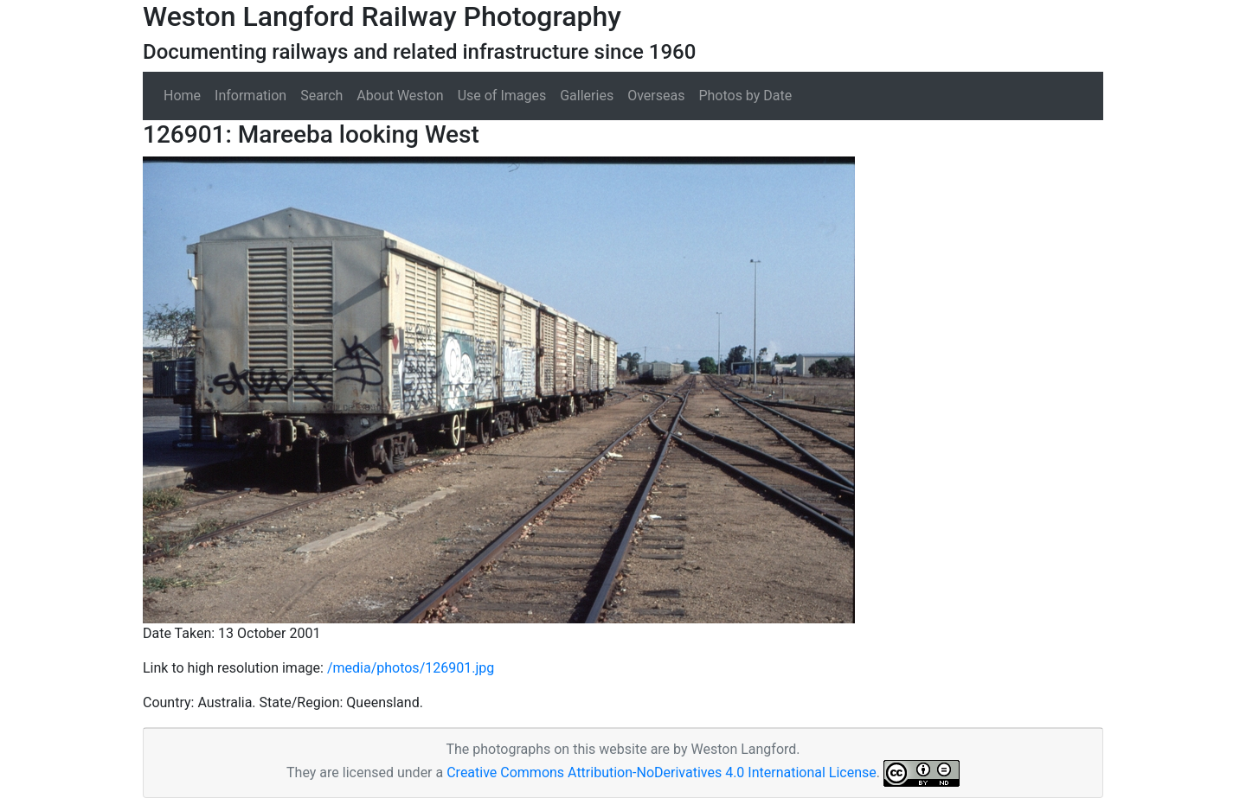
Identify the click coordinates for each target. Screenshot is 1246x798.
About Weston (399, 95)
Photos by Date (745, 95)
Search (321, 95)
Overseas (655, 95)
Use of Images (502, 95)
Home (182, 95)
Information (250, 95)
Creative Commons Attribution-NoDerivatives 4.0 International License (661, 772)
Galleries (586, 95)
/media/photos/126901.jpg (410, 668)
